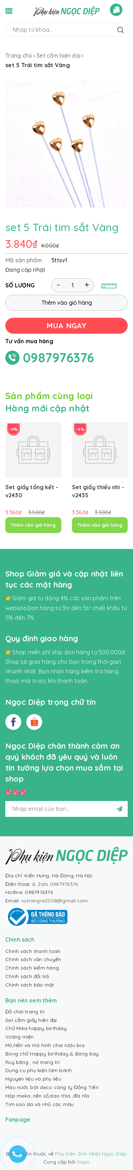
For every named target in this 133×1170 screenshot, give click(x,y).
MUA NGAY (66, 325)
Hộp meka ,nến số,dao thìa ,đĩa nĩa (47, 1096)
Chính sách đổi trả (27, 976)
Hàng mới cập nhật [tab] (47, 408)
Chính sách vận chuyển (33, 959)
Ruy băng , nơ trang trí (32, 1062)
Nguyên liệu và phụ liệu (33, 1079)
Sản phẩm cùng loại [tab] (49, 395)
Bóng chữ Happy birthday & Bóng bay (52, 1054)
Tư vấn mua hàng (29, 341)
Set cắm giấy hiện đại (31, 1020)
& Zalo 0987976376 (55, 884)
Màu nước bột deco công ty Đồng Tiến (52, 1087)
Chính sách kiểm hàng (32, 968)
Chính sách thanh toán (32, 951)
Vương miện (19, 1037)
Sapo (83, 1162)
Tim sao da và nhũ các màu (39, 1104)
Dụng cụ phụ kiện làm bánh (38, 1070)
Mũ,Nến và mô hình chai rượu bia (44, 1045)
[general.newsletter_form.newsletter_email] (66, 809)
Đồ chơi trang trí (24, 1011)
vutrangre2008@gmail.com (54, 900)
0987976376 (58, 357)
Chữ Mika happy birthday (36, 1028)
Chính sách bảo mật (29, 985)
